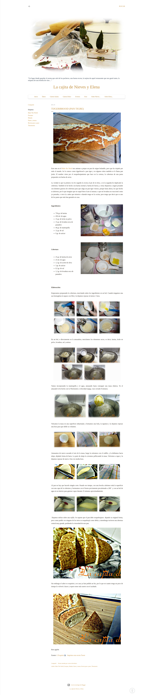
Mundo (30, 118)
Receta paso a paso (33, 123)
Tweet (83, 655)
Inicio (36, 96)
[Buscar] (122, 6)
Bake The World (33, 113)
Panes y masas (32, 120)
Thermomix (31, 125)
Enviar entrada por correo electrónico (67, 663)
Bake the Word (67, 168)
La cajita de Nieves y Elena (76, 87)
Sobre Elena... (109, 96)
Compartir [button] (31, 105)
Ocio (85, 96)
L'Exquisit (60, 655)
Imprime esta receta (74, 655)
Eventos (77, 96)
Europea (30, 115)
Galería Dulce (67, 96)
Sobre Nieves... (95, 96)
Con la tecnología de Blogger (76, 685)
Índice (44, 96)
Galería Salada (54, 96)
